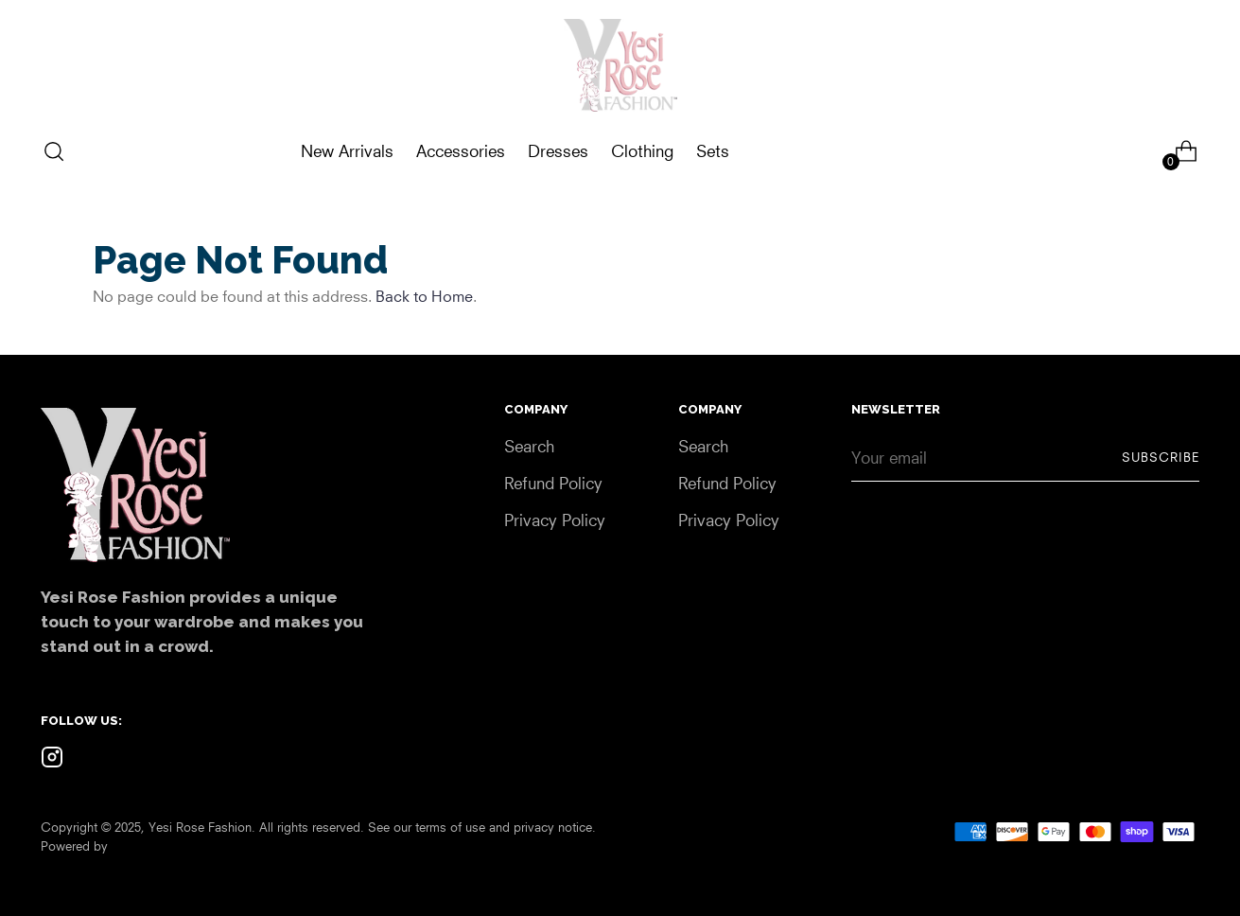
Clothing (642, 151)
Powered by (74, 846)
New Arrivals (347, 151)
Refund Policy (553, 483)
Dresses (558, 151)
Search (529, 446)
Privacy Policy (554, 520)
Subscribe (1160, 457)
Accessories (460, 151)
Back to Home (424, 296)
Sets (712, 151)
